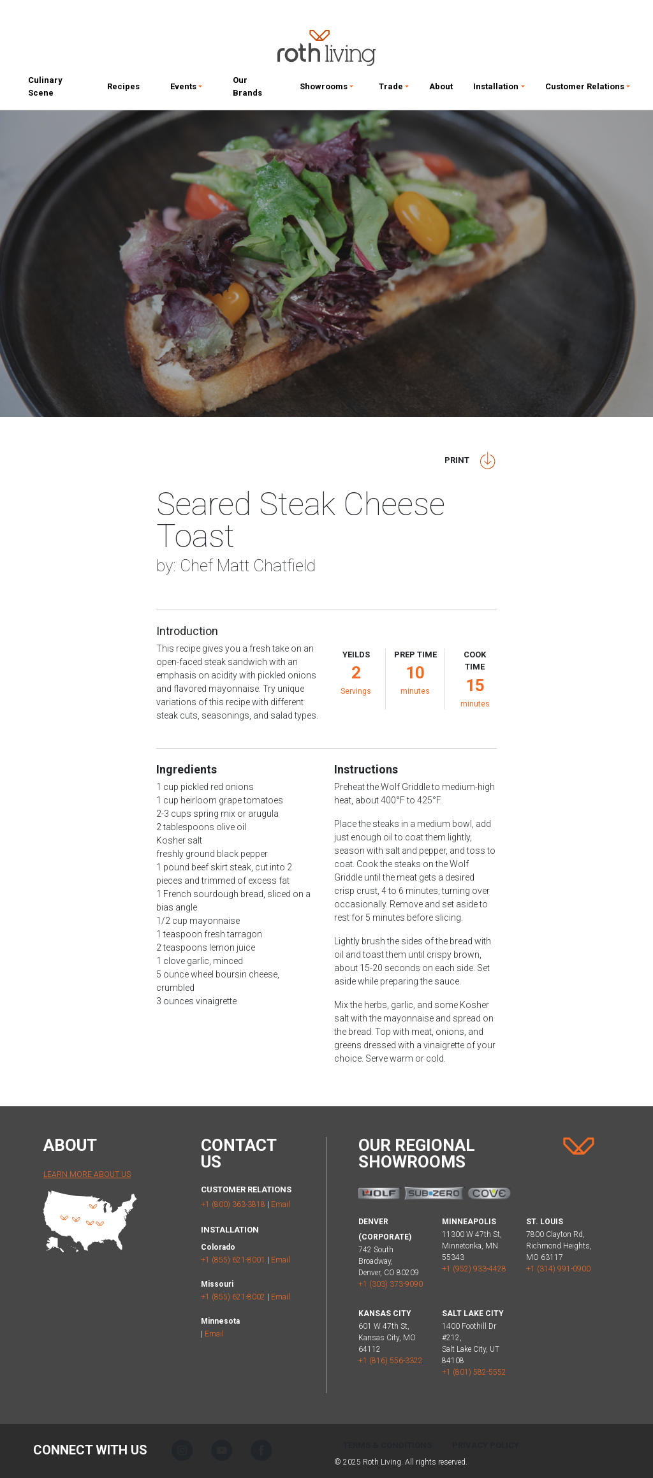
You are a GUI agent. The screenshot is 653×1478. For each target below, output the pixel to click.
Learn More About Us (87, 1174)
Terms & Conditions (387, 1445)
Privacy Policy (485, 1445)
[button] (186, 89)
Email (280, 1204)
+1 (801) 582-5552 (474, 1372)
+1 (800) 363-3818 (233, 1204)
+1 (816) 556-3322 (390, 1360)
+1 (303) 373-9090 (390, 1284)
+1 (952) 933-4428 (474, 1268)
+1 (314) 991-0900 (558, 1268)
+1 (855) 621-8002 (233, 1296)
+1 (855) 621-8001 (233, 1259)
